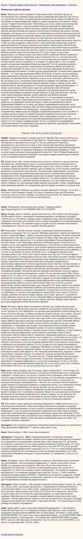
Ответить (73, 5)
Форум (4, 5)
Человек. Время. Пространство (23, 5)
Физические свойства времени (52, 5)
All (59, 133)
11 (57, 133)
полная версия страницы (12, 534)
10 (54, 133)
